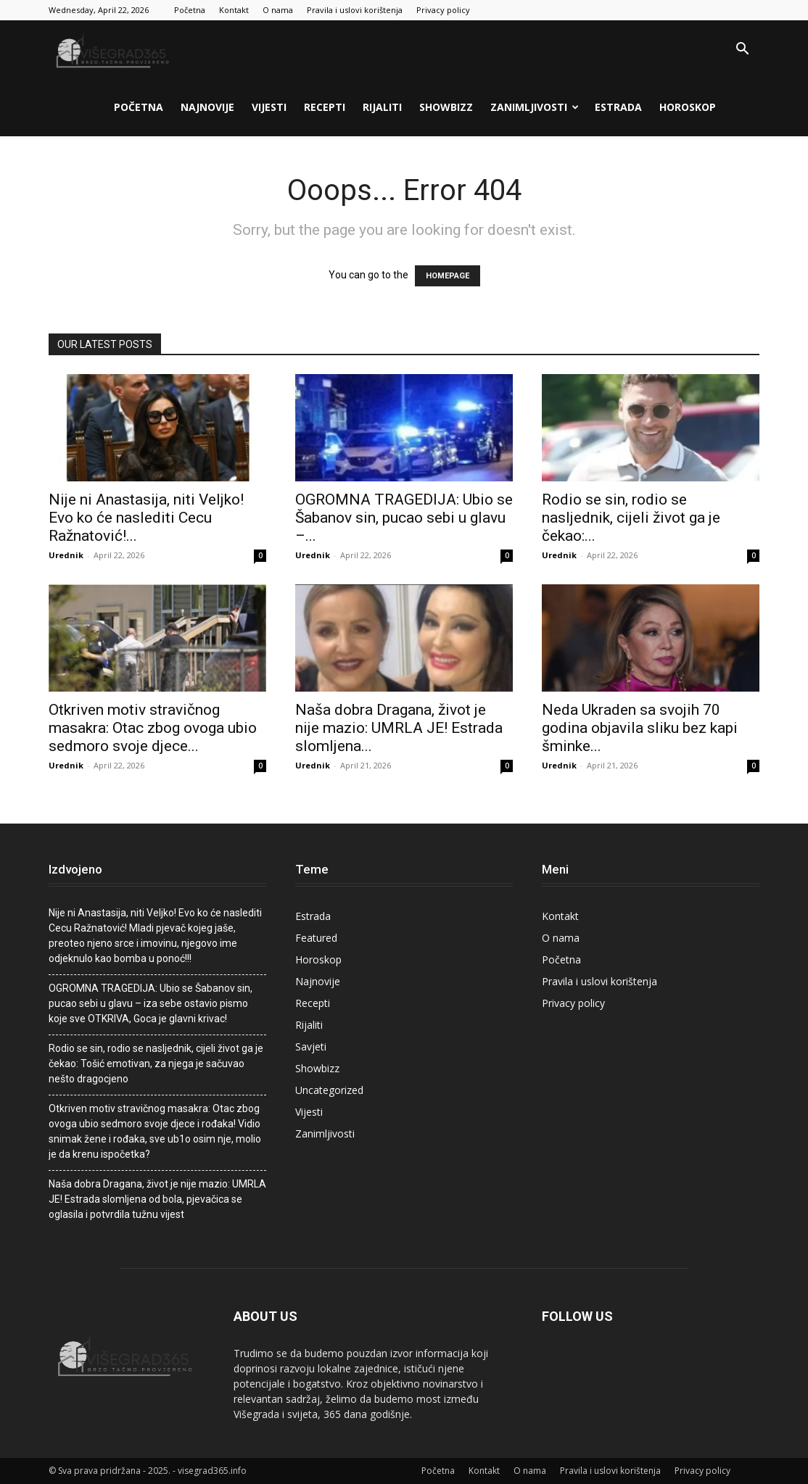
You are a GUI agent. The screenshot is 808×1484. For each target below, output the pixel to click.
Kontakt (234, 9)
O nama (278, 9)
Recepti (324, 107)
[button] (742, 50)
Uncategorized (329, 1090)
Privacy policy (443, 9)
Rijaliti (382, 107)
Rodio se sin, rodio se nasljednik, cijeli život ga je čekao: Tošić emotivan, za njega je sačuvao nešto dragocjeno (156, 1063)
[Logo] (114, 49)
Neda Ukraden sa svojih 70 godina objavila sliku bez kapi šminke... (640, 728)
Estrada (618, 107)
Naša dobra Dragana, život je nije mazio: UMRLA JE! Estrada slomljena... (399, 728)
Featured (316, 938)
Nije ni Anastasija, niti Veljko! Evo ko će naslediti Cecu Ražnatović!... (146, 517)
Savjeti (310, 1046)
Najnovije (207, 107)
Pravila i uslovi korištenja (355, 9)
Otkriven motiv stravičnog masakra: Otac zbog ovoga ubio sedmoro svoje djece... (153, 728)
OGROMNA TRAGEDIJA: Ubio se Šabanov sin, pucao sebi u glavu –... (404, 517)
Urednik (66, 555)
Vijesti (269, 107)
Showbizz (446, 107)
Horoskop (687, 107)
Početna (189, 9)
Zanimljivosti (534, 107)
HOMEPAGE (447, 276)
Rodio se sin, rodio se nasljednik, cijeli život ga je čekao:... (631, 517)
